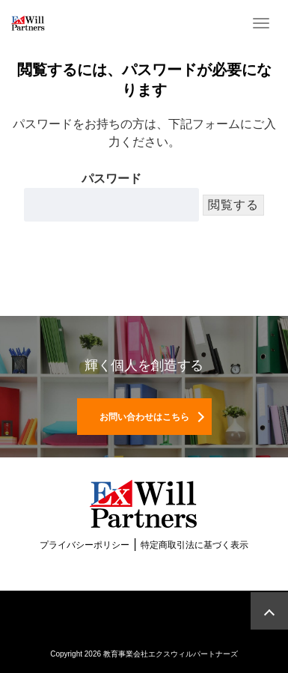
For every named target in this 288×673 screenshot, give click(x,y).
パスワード (111, 197)
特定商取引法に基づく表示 (194, 545)
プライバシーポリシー (84, 545)
